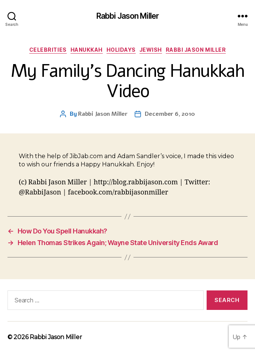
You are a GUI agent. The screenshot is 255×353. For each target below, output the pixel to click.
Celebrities (48, 49)
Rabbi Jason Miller (127, 16)
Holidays (121, 49)
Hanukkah (86, 49)
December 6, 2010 (170, 114)
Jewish (151, 49)
